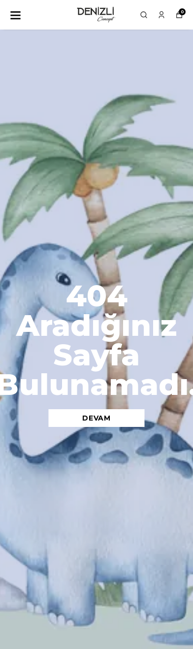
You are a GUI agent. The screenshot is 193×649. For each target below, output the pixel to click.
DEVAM (96, 418)
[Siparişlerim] (161, 15)
